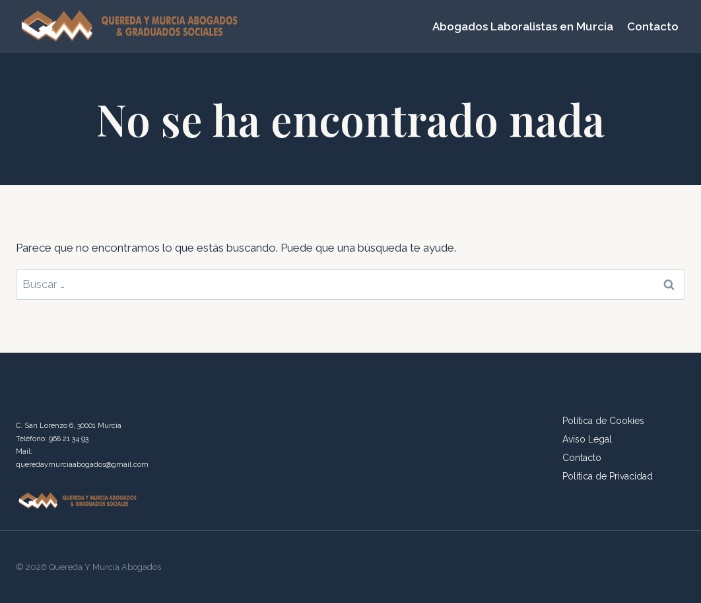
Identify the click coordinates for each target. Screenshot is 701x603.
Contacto (653, 26)
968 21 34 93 (68, 439)
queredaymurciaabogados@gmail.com (82, 464)
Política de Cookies (603, 420)
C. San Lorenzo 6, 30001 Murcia (68, 425)
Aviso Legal (587, 439)
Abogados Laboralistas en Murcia (522, 26)
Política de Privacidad (607, 476)
